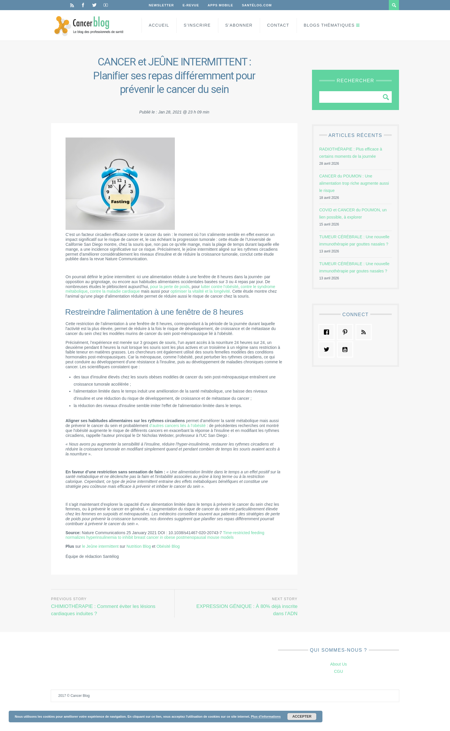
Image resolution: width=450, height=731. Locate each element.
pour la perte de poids (169, 286)
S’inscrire (197, 25)
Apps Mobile (220, 5)
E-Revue (191, 5)
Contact (278, 25)
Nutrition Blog (138, 546)
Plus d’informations (266, 716)
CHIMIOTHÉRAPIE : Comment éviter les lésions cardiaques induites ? (103, 610)
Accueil (159, 25)
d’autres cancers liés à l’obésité (177, 425)
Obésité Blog (168, 546)
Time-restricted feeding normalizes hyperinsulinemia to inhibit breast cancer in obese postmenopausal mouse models (165, 535)
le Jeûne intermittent (100, 546)
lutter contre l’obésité (219, 286)
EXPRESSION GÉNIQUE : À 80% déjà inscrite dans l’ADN (246, 610)
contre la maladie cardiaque (115, 291)
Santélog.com (257, 5)
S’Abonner (239, 25)
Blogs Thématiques (329, 25)
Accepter (301, 716)
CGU (338, 671)
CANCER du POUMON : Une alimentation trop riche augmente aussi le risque (354, 183)
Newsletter (161, 5)
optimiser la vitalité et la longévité (200, 291)
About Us (338, 664)
